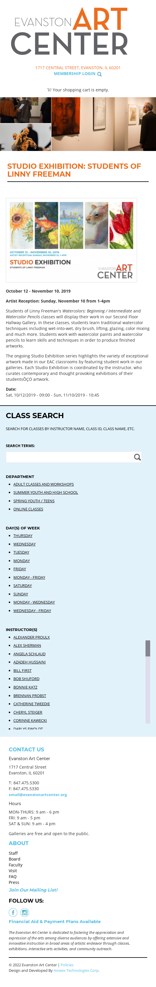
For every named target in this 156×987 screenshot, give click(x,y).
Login (88, 73)
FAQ (13, 876)
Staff (13, 853)
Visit (13, 870)
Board (14, 859)
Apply (137, 457)
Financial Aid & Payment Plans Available (55, 921)
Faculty (15, 865)
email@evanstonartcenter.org (38, 794)
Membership (67, 73)
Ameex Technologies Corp (76, 970)
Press (14, 882)
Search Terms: (20, 445)
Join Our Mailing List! (33, 890)
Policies (67, 964)
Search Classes (140, 32)
